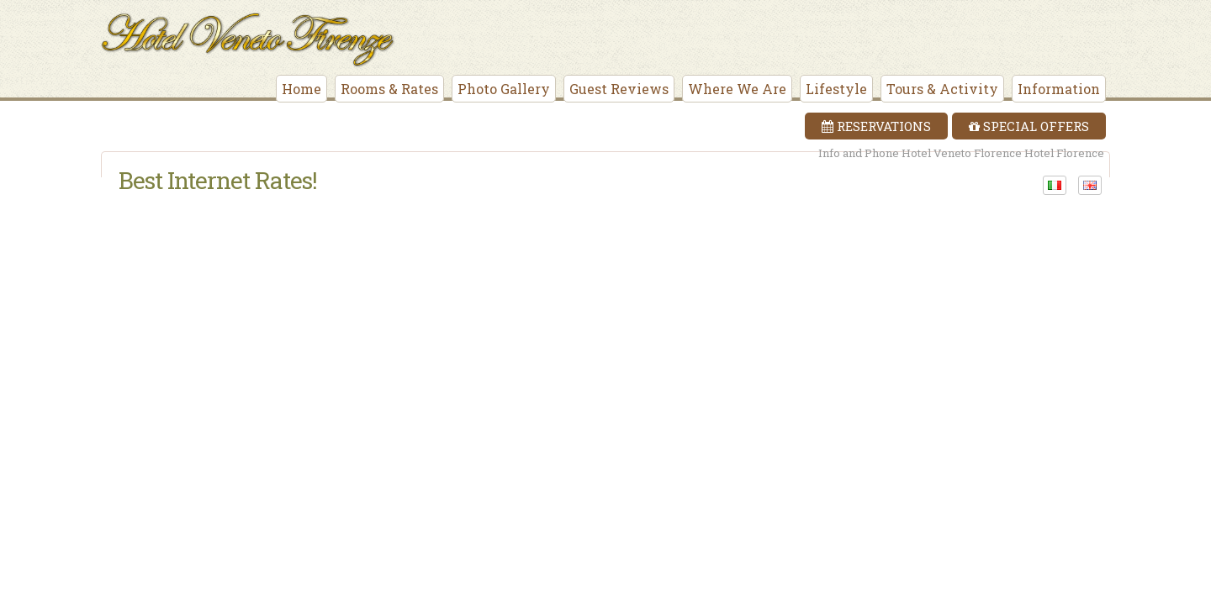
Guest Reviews (619, 88)
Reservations (876, 126)
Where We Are (737, 88)
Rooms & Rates (389, 88)
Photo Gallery (503, 88)
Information (1059, 88)
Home (301, 88)
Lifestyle (836, 88)
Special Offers (1029, 126)
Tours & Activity (942, 88)
